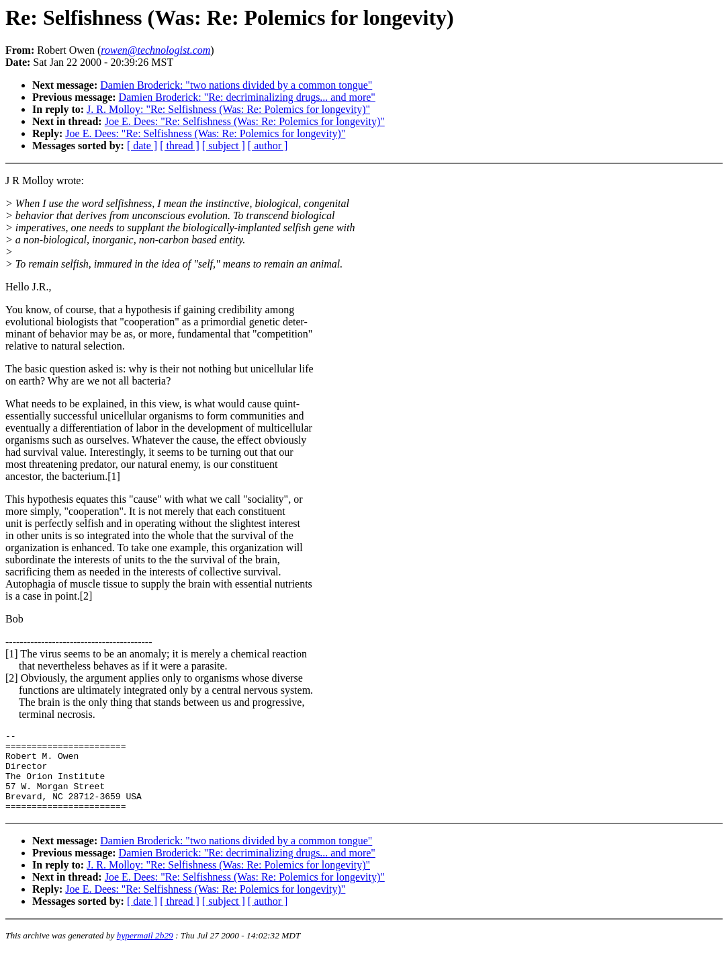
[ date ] (142, 145)
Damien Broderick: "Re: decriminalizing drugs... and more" (247, 97)
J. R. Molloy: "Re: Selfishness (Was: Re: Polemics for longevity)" (228, 109)
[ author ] (268, 145)
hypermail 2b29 (145, 951)
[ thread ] (179, 145)
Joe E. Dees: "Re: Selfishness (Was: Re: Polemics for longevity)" (245, 121)
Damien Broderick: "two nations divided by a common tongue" (236, 85)
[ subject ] (223, 145)
